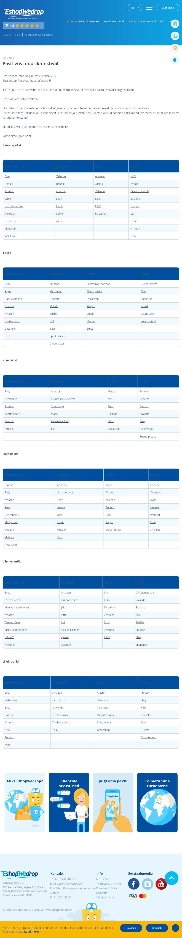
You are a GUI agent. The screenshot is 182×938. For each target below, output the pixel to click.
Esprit (8, 198)
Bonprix (60, 183)
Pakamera (103, 707)
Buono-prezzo (149, 284)
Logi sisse (167, 7)
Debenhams (12, 514)
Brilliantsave (11, 700)
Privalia (134, 183)
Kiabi (153, 500)
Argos (8, 291)
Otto (59, 514)
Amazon (9, 191)
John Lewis (11, 236)
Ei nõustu (157, 928)
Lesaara (154, 507)
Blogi (17, 34)
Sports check (57, 336)
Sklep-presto (94, 291)
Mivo (107, 622)
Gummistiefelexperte (63, 399)
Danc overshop (13, 298)
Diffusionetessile (139, 191)
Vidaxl (144, 306)
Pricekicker (11, 399)
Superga (144, 399)
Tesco (8, 336)
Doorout (55, 298)
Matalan (9, 537)
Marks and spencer (16, 629)
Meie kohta (102, 879)
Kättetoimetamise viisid (142, 21)
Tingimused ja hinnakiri (109, 883)
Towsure (9, 306)
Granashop (103, 730)
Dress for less (113, 529)
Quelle (65, 637)
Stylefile (140, 622)
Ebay (7, 176)
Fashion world (13, 600)
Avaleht (7, 34)
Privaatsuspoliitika (106, 888)
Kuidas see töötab (114, 21)
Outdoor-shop (69, 600)
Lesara (134, 221)
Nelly (7, 730)
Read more (31, 932)
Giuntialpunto (148, 737)
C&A (132, 213)
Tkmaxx (9, 183)
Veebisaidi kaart (105, 897)
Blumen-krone (60, 715)
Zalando (61, 176)
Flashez (9, 715)
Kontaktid (101, 893)
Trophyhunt (146, 428)
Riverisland (11, 544)
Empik (90, 313)
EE (132, 7)
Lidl (52, 321)
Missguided (11, 522)
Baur (52, 328)
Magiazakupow (105, 715)
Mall (110, 399)
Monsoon (10, 228)
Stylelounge (57, 406)
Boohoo (9, 529)
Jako (63, 607)
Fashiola (145, 715)
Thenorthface (12, 622)
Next (98, 198)
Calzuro (144, 406)
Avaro (109, 485)
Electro (91, 321)
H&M (133, 176)
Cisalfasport (148, 313)
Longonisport (148, 321)
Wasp (54, 413)
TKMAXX (9, 637)
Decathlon (101, 213)
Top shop (10, 221)
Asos (59, 221)
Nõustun (131, 928)
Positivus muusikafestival (39, 34)
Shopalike (146, 298)
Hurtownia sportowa (98, 284)
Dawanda (102, 700)
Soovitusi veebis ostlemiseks (82, 21)
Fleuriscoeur (59, 700)
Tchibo (53, 313)
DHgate (145, 730)
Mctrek (54, 306)
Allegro (99, 183)
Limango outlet (65, 492)
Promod (155, 514)
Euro (110, 406)
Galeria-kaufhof (60, 421)
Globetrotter (57, 343)
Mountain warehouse (17, 607)
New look (10, 213)
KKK (162, 21)
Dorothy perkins (14, 206)
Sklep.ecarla (104, 722)
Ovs (138, 615)
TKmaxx (9, 428)
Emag (90, 328)
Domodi (110, 492)
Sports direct (12, 321)
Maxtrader (56, 291)
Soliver (60, 213)
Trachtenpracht (61, 722)
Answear (100, 176)
